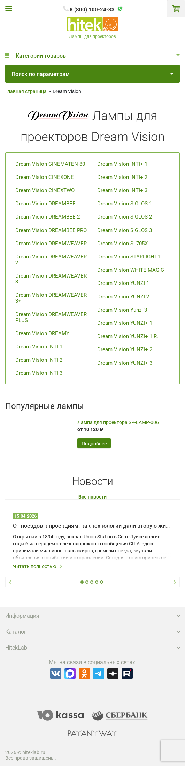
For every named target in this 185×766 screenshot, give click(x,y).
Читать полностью (38, 566)
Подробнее (94, 443)
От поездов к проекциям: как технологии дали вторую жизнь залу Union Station (92, 525)
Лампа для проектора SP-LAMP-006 (118, 422)
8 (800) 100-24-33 (92, 10)
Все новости (92, 497)
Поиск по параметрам (92, 74)
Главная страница (26, 91)
